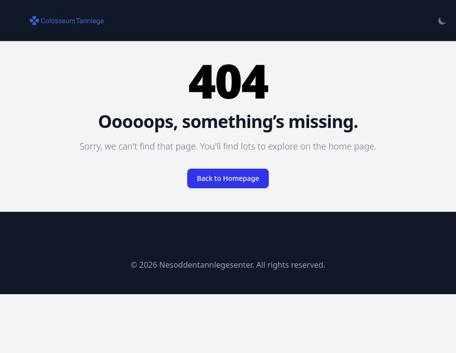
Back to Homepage (228, 178)
